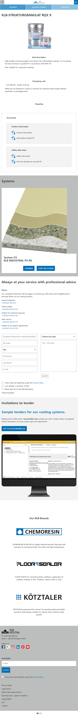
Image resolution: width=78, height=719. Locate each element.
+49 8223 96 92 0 (9, 303)
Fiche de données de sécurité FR (28, 161)
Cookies (5, 706)
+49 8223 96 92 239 (10, 328)
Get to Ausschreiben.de (14, 428)
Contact (76, 2)
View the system (45, 268)
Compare (29, 268)
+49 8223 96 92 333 (10, 315)
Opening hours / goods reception (14, 695)
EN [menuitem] (40, 713)
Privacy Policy (38, 383)
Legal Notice (6, 689)
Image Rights (7, 699)
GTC (3, 702)
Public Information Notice (11, 692)
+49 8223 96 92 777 (10, 322)
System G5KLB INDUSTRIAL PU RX (18, 259)
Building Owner (39, 7)
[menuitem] (38, 713)
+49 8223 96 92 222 (10, 309)
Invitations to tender (18, 403)
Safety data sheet (23, 156)
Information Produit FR (25, 138)
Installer (65, 7)
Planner (13, 7)
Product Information (24, 132)
